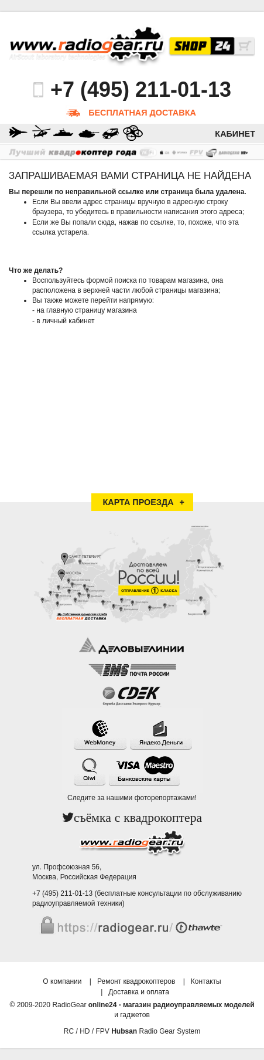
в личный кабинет (65, 321)
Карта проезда (138, 502)
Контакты (206, 981)
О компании (62, 981)
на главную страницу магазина (86, 310)
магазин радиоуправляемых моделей (188, 1005)
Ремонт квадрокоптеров (136, 981)
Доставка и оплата (138, 992)
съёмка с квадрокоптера (138, 817)
